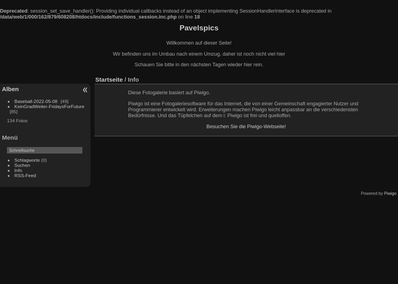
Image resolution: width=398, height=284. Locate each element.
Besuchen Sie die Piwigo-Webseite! (246, 126)
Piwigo (390, 193)
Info (18, 170)
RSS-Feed (25, 175)
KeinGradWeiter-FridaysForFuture (50, 106)
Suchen (22, 165)
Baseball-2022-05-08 (36, 101)
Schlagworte (27, 160)
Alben (10, 89)
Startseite (109, 79)
